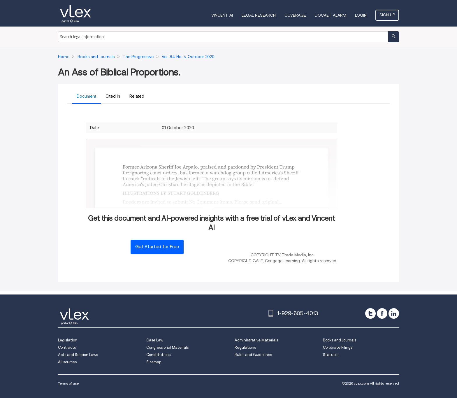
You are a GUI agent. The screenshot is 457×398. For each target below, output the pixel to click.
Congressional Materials (167, 347)
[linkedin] (394, 313)
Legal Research (259, 15)
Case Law (154, 340)
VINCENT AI (222, 15)
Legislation (67, 340)
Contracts (67, 347)
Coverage (295, 15)
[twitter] (370, 313)
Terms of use (68, 383)
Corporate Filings (337, 347)
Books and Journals (339, 340)
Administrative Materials (256, 340)
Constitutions (158, 355)
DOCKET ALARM (330, 15)
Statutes (331, 355)
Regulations (245, 347)
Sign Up (387, 15)
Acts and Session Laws (78, 355)
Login (361, 15)
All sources (67, 362)
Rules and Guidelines (253, 355)
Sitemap (153, 362)
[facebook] (382, 313)
